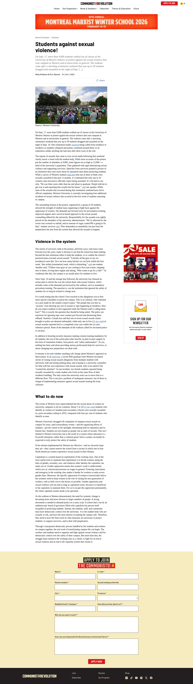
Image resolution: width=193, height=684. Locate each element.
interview (56, 357)
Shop (127, 673)
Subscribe (76, 677)
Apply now (96, 662)
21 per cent (98, 321)
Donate (101, 673)
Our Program (104, 677)
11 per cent (89, 407)
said (84, 187)
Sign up (141, 338)
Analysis (55, 37)
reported (75, 145)
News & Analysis (42, 37)
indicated (71, 175)
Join (74, 673)
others (85, 249)
